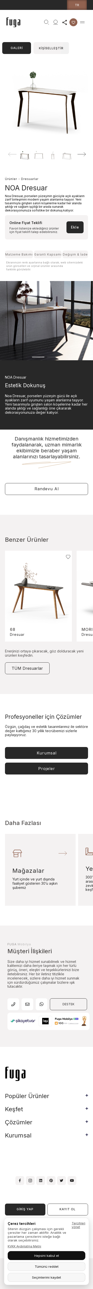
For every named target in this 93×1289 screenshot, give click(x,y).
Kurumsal (47, 752)
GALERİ (17, 48)
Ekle (75, 227)
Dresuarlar (29, 179)
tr (77, 5)
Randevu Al (46, 488)
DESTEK (68, 1004)
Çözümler (18, 1122)
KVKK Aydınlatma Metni (24, 1246)
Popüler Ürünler (27, 1096)
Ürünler (11, 179)
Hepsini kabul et (46, 1256)
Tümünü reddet (47, 1266)
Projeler (46, 768)
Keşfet (14, 1109)
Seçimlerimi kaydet (46, 1277)
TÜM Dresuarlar (27, 668)
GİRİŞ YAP (25, 1209)
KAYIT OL (68, 1209)
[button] (81, 154)
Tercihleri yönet (78, 1225)
